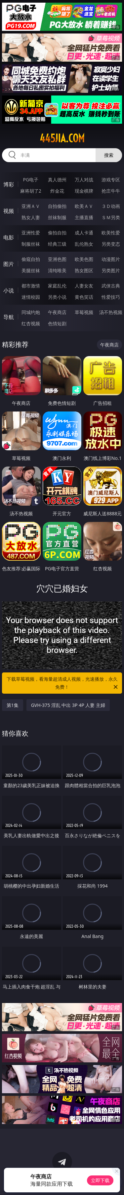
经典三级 (57, 244)
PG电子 (30, 179)
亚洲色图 (57, 259)
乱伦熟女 (84, 244)
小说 (8, 290)
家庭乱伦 (57, 286)
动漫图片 (111, 259)
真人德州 (57, 179)
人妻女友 (84, 286)
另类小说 (57, 297)
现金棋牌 (84, 191)
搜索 (108, 155)
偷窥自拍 (30, 259)
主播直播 (84, 217)
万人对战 (84, 179)
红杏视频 (30, 323)
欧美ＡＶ (84, 206)
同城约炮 (30, 312)
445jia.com (62, 138)
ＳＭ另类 (111, 217)
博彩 (8, 184)
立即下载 (100, 1180)
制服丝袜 (30, 244)
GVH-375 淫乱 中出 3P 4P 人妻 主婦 (68, 705)
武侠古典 (111, 286)
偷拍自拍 (57, 232)
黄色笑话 (84, 297)
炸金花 (57, 191)
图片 (8, 264)
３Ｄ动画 (111, 206)
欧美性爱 (111, 232)
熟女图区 (84, 270)
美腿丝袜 (30, 270)
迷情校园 (30, 297)
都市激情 (30, 286)
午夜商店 (57, 312)
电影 (8, 237)
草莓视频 (84, 312)
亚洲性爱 (30, 232)
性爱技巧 (111, 297)
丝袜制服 (57, 217)
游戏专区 (111, 179)
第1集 (13, 705)
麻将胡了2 (30, 191)
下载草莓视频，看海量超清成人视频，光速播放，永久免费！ (63, 683)
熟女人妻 (30, 217)
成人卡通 (84, 232)
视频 (8, 211)
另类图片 (111, 270)
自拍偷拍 (57, 206)
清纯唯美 (57, 270)
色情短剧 (57, 323)
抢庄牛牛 (111, 191)
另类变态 (111, 244)
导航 (8, 317)
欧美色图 (84, 259)
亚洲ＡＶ (30, 206)
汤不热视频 (110, 312)
